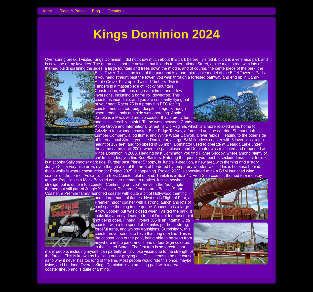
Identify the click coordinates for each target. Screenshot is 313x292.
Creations (116, 11)
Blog (96, 11)
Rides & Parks (71, 11)
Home (46, 11)
